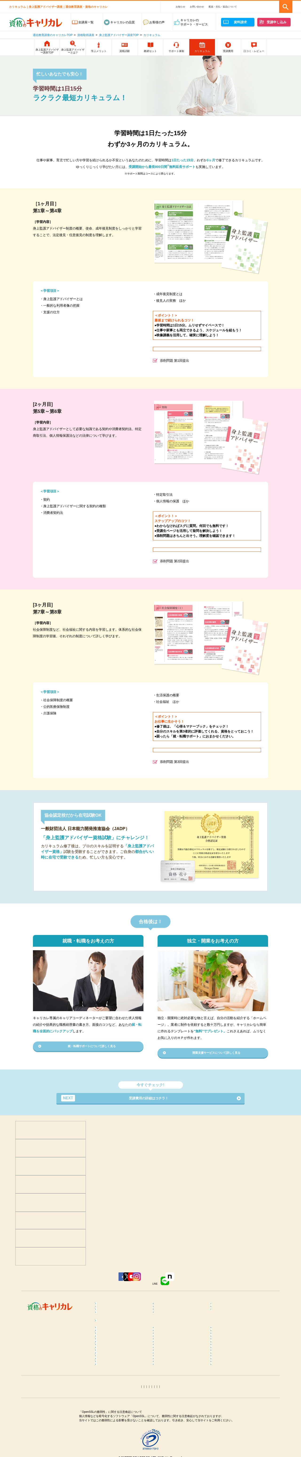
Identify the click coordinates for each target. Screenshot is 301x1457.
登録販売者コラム (111, 1389)
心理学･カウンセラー (113, 1301)
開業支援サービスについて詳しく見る (216, 1054)
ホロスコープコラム (228, 1443)
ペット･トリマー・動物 (173, 1315)
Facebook (75, 1281)
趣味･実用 (163, 1326)
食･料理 (219, 1301)
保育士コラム (166, 1396)
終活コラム (222, 1396)
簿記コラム (106, 1415)
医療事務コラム (167, 1389)
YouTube (131, 1281)
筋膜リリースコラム (228, 1375)
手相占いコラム (109, 1443)
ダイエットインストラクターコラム (179, 1366)
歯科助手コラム (109, 1396)
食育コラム (106, 1382)
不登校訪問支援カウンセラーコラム (179, 1355)
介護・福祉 (222, 1308)
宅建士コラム (166, 1415)
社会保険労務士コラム (114, 1422)
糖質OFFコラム (225, 1382)
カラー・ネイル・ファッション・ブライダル (237, 1317)
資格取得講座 (85, 35)
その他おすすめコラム (229, 1450)
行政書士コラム (225, 1415)
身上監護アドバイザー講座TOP (119, 35)
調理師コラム (166, 1382)
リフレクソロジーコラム (116, 1364)
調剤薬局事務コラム (228, 1389)
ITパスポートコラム (112, 1436)
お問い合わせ (197, 6)
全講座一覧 (86, 22)
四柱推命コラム (109, 1450)
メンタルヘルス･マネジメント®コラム (121, 1355)
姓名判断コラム (167, 1450)
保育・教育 (164, 1308)
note (219, 1281)
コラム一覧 (106, 1339)
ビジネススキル (109, 1315)
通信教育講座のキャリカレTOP (52, 35)
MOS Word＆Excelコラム (231, 1429)
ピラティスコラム (111, 1375)
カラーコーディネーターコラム (235, 1436)
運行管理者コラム (169, 1422)
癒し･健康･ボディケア (172, 1301)
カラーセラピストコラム (173, 1346)
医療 (102, 1308)
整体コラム (222, 1353)
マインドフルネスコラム (231, 1346)
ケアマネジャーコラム (172, 1404)
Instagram (159, 1281)
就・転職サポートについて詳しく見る (92, 1047)
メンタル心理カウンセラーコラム (122, 1346)
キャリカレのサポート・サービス (194, 22)
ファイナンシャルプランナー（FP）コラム (234, 1406)
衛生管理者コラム (169, 1429)
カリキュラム (151, 35)
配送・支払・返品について (223, 6)
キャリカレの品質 (122, 22)
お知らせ (180, 6)
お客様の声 (157, 22)
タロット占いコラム (170, 1443)
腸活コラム (164, 1375)
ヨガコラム (222, 1364)
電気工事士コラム (226, 1422)
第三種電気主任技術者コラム (119, 1429)
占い (102, 1326)
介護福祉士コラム (111, 1404)
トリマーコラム (167, 1436)
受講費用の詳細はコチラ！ (120, 1100)
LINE (190, 1281)
